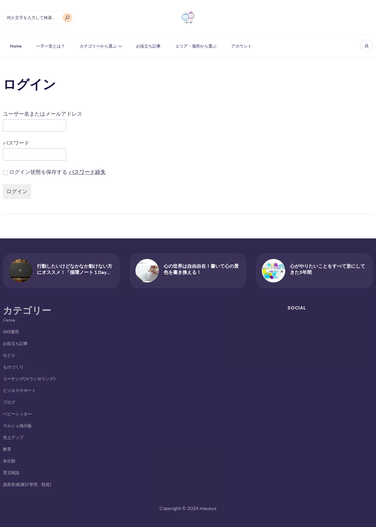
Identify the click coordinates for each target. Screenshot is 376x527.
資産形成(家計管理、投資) (27, 484)
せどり (9, 355)
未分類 (9, 461)
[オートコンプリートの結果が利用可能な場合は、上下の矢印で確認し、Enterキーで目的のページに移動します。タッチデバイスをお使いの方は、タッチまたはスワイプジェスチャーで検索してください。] (38, 17)
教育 (7, 449)
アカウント (241, 46)
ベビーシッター (17, 414)
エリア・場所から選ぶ (195, 46)
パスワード (16, 143)
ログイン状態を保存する (38, 172)
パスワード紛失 (87, 172)
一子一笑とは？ (50, 46)
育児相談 (11, 472)
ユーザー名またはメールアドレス (42, 114)
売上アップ (13, 437)
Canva (9, 320)
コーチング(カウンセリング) (29, 378)
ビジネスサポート (19, 390)
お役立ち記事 (148, 46)
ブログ (9, 402)
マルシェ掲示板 (17, 425)
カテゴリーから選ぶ (98, 46)
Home (15, 46)
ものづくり (13, 367)
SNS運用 (11, 331)
